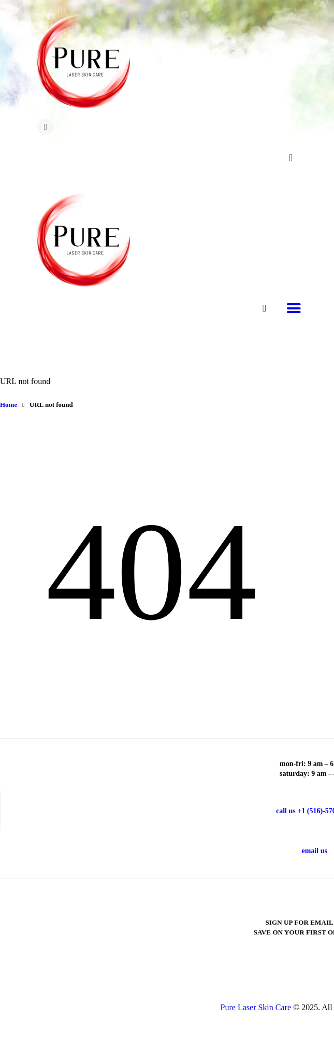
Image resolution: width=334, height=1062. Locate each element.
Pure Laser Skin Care (256, 1007)
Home (8, 404)
